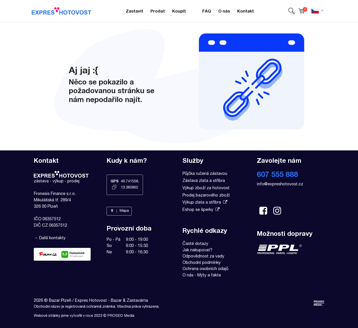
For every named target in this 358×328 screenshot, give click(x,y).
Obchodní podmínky (201, 263)
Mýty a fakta (209, 275)
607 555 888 (277, 175)
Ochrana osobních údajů (205, 269)
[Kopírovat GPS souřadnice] (114, 188)
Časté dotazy (195, 244)
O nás (187, 275)
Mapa (119, 211)
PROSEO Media (120, 316)
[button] (292, 11)
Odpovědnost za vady (203, 257)
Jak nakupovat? (197, 250)
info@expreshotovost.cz (280, 184)
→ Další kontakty (50, 238)
